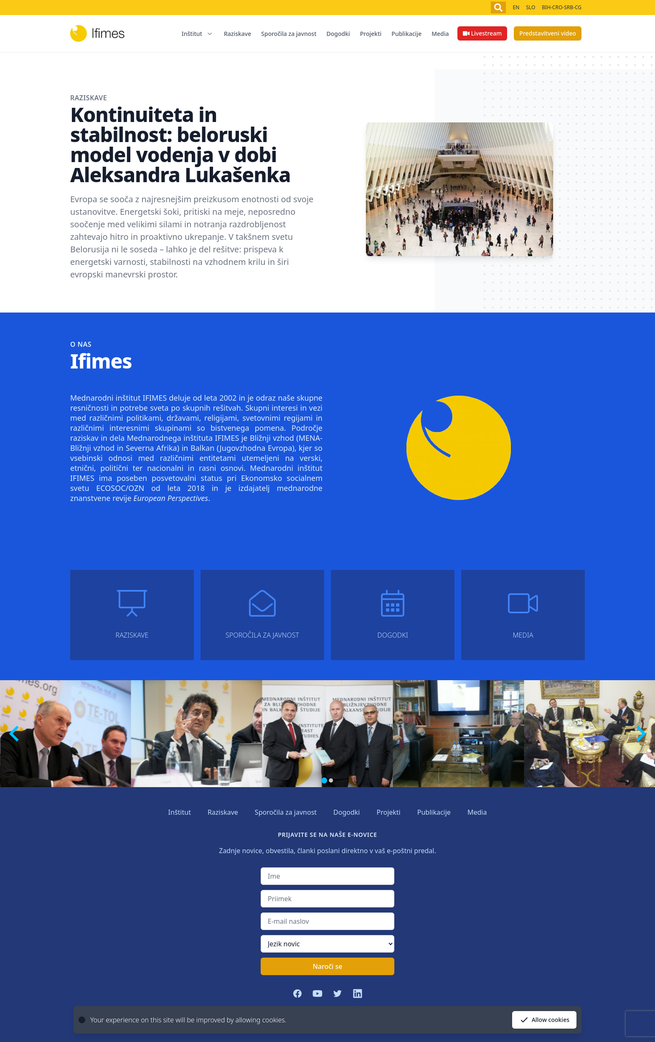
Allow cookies (544, 1020)
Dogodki (338, 34)
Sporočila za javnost (288, 34)
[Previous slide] (15, 733)
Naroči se (327, 966)
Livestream (482, 33)
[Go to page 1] (324, 780)
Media (440, 34)
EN (516, 7)
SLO (530, 7)
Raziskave (237, 34)
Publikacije (406, 34)
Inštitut (179, 812)
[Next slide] (640, 733)
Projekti (371, 34)
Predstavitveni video (547, 33)
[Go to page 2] (331, 780)
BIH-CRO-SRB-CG (561, 7)
